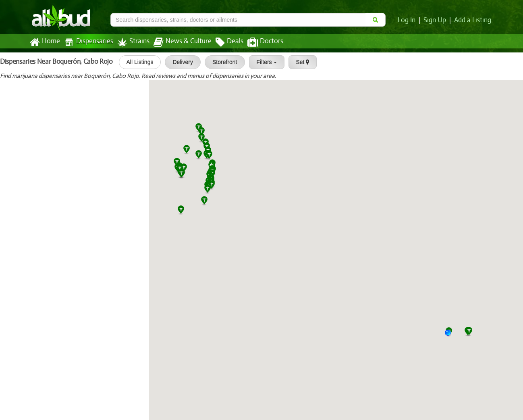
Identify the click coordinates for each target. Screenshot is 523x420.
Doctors (258, 42)
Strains (130, 42)
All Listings (136, 62)
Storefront (221, 62)
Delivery (179, 62)
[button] (451, 336)
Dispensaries (87, 42)
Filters (263, 62)
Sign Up (436, 20)
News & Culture (178, 42)
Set (299, 62)
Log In (408, 20)
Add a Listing (473, 20)
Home (44, 42)
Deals (223, 42)
